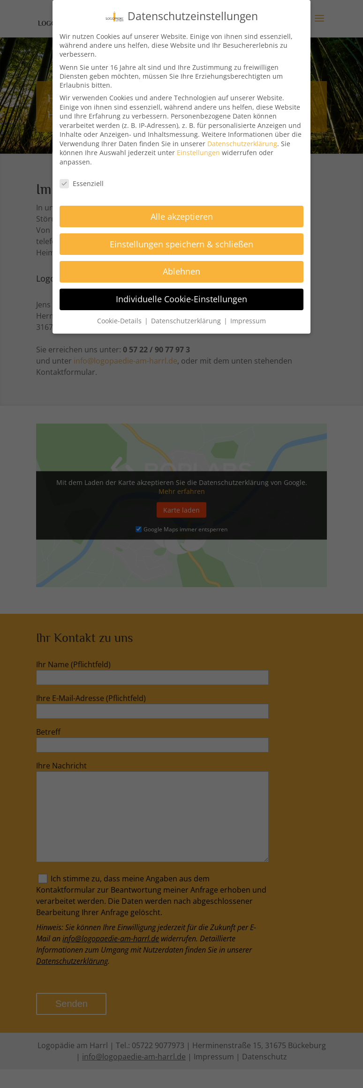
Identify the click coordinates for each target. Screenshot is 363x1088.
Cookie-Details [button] (120, 320)
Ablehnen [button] (181, 271)
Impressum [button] (248, 320)
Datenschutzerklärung (242, 143)
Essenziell (82, 183)
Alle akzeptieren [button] (182, 216)
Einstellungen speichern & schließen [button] (181, 243)
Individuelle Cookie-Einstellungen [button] (181, 299)
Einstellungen (198, 152)
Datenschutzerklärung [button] (187, 320)
